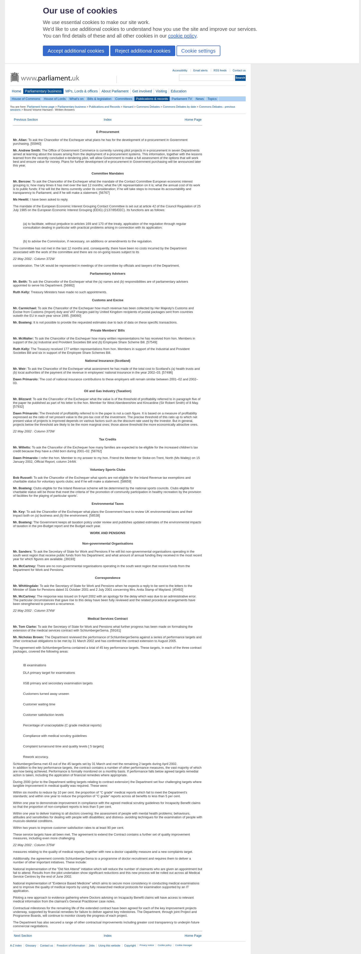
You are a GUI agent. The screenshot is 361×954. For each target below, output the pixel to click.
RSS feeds (220, 70)
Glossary (31, 945)
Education (179, 91)
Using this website (109, 945)
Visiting (161, 91)
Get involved (142, 91)
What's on (76, 99)
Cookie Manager (183, 945)
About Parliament (115, 91)
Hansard (128, 106)
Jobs (92, 945)
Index (108, 119)
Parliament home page (40, 106)
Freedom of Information (71, 945)
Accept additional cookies (76, 51)
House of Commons (26, 99)
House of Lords (55, 99)
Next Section (23, 935)
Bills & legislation (99, 99)
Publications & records (152, 99)
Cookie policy (164, 945)
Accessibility (179, 70)
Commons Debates (148, 106)
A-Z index (16, 945)
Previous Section (26, 119)
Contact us (239, 70)
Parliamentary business (43, 91)
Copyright (130, 945)
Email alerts (200, 70)
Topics (212, 99)
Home (16, 91)
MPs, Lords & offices (81, 91)
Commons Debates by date (179, 106)
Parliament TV (182, 99)
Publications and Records (104, 106)
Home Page (193, 119)
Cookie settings (198, 51)
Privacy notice (147, 945)
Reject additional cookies (142, 51)
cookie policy (182, 36)
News (200, 99)
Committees (123, 99)
